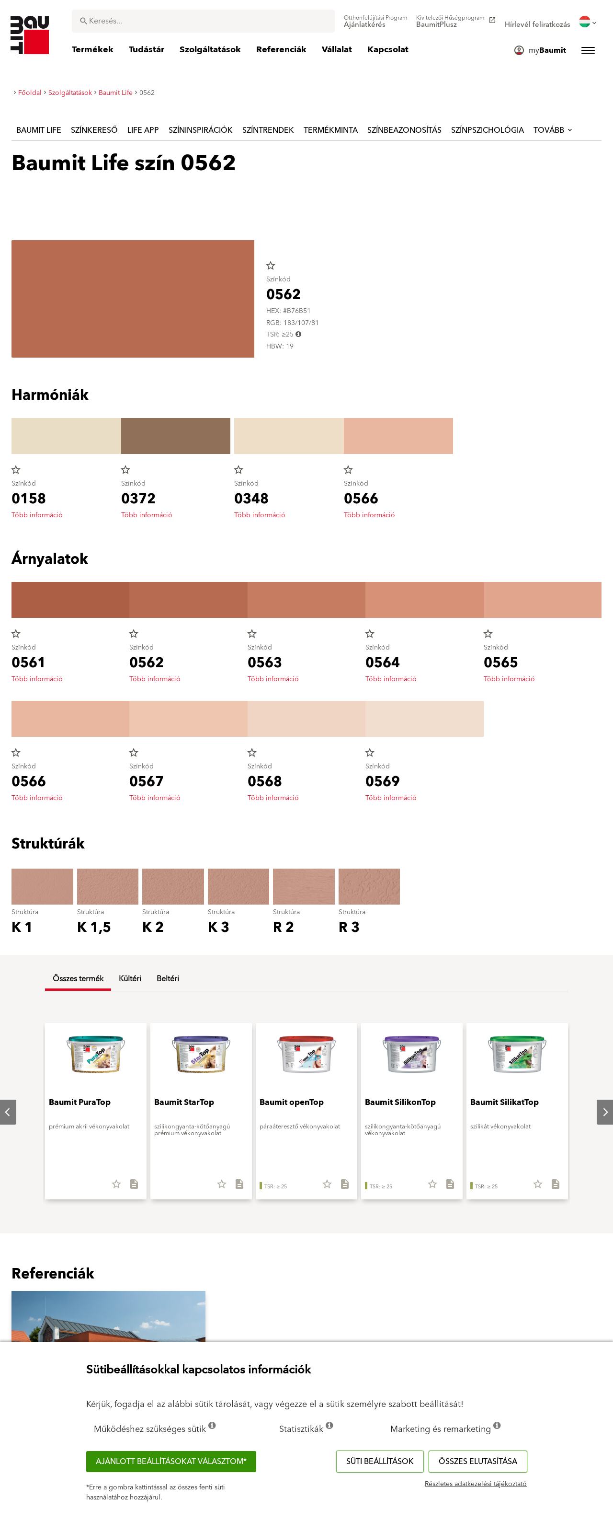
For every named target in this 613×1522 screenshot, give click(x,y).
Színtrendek (268, 130)
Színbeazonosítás (404, 130)
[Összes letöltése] (130, 1187)
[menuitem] (376, 22)
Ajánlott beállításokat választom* (171, 1461)
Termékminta (331, 130)
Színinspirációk (201, 130)
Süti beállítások (380, 1461)
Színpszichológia (487, 130)
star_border (270, 265)
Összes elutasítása (478, 1461)
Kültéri (130, 979)
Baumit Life (38, 130)
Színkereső (94, 130)
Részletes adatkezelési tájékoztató (476, 1484)
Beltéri (168, 979)
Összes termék (78, 979)
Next (597, 1112)
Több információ (37, 515)
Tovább (554, 130)
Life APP (143, 130)
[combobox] (203, 21)
